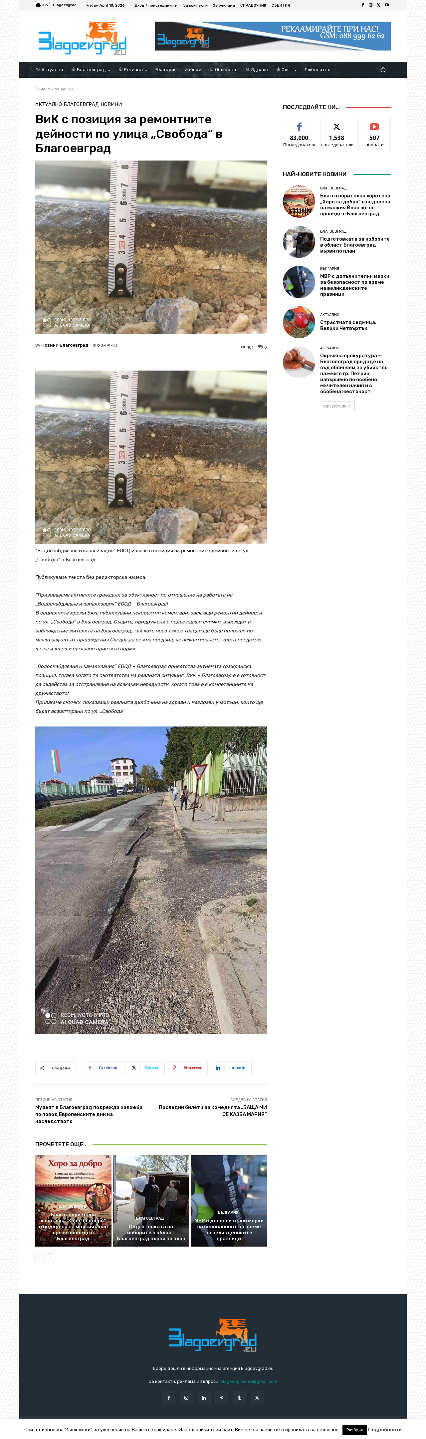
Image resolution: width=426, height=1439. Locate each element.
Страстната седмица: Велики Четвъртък (348, 325)
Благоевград (81, 104)
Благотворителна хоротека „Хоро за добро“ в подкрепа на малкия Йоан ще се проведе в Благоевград (73, 1227)
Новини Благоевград (64, 345)
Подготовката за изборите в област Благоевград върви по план (151, 1233)
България (228, 1212)
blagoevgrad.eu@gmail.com (248, 1381)
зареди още (336, 406)
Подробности (385, 1430)
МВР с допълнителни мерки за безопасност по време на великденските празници (229, 1230)
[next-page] (50, 1257)
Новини (111, 104)
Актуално (64, 89)
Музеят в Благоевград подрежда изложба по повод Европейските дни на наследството (88, 1114)
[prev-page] (39, 1257)
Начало (42, 89)
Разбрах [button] (354, 1429)
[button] (383, 70)
